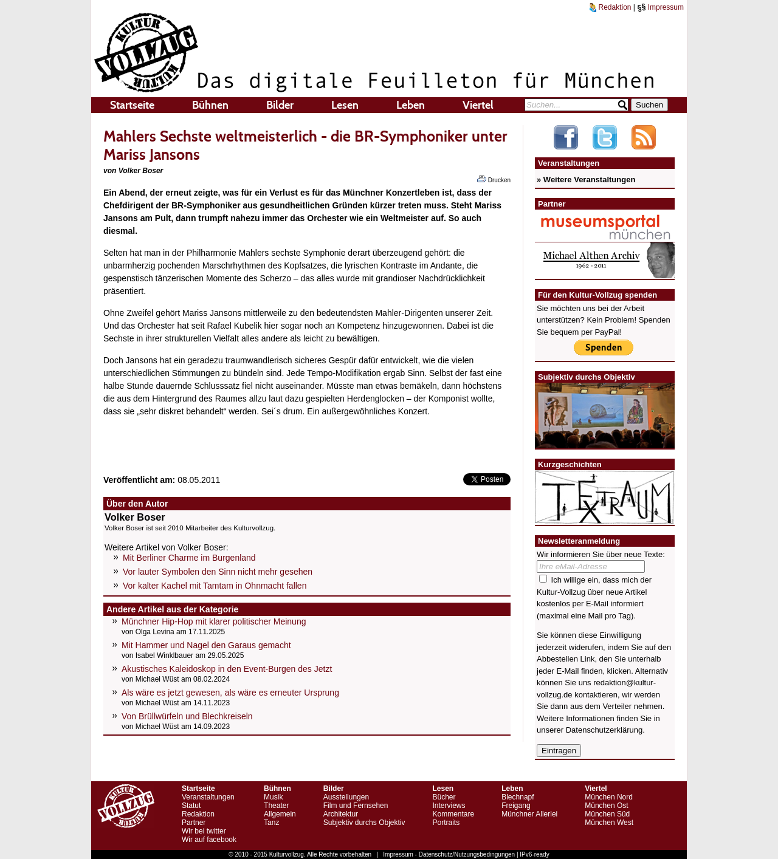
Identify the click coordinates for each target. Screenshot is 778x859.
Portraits (446, 822)
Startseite (132, 105)
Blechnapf (517, 797)
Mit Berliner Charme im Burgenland (189, 558)
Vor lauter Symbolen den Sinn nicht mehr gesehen (217, 572)
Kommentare (453, 814)
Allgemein (280, 814)
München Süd (607, 814)
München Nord (609, 797)
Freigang (515, 805)
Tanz (271, 822)
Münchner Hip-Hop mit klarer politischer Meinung (214, 621)
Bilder (280, 105)
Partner (193, 822)
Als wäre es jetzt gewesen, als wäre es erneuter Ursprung (230, 692)
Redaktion (610, 7)
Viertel (478, 105)
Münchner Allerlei (529, 814)
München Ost (606, 805)
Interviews (448, 805)
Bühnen (210, 105)
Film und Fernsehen (355, 805)
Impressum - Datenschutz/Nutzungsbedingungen (449, 854)
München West (609, 822)
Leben (410, 105)
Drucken (494, 179)
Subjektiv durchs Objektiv (364, 822)
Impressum (660, 7)
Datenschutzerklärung (604, 729)
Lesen (345, 105)
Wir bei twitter (204, 831)
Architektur (340, 814)
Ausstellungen (346, 797)
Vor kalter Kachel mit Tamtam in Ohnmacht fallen (214, 585)
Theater (276, 805)
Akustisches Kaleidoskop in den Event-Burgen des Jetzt (227, 669)
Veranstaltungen (208, 797)
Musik (273, 797)
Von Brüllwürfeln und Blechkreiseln (187, 716)
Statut (191, 805)
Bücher (443, 797)
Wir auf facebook (209, 839)
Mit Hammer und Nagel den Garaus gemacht (206, 645)
